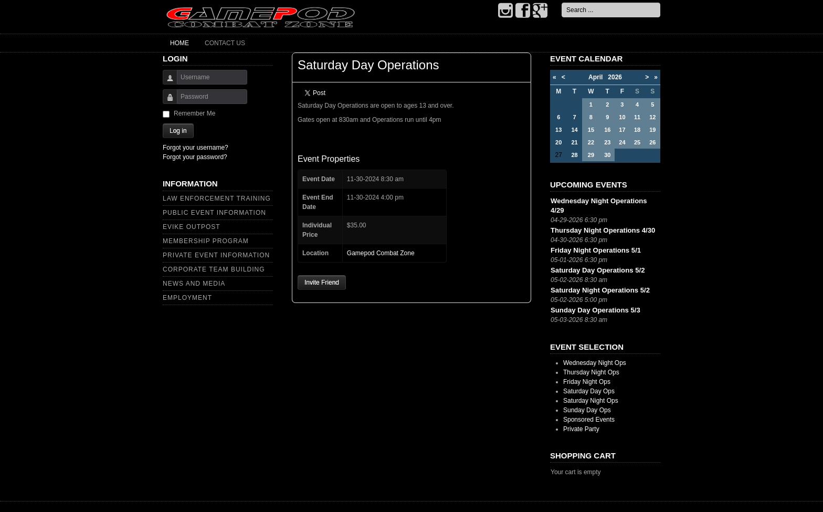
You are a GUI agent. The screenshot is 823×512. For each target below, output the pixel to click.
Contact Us (225, 43)
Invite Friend (321, 282)
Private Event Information (216, 255)
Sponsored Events (589, 419)
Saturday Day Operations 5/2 (598, 270)
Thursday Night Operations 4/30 (603, 230)
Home (179, 43)
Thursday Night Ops (591, 372)
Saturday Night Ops (590, 400)
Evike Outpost (191, 227)
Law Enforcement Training (217, 198)
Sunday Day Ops (587, 410)
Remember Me (194, 113)
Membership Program (206, 241)
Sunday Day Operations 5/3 (595, 310)
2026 (615, 77)
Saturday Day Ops (589, 391)
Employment (187, 297)
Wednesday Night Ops (594, 363)
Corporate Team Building (214, 269)
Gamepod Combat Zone (381, 253)
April (598, 77)
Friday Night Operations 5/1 (596, 250)
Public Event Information (214, 212)
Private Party (581, 429)
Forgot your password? (195, 157)
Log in (178, 130)
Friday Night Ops (586, 381)
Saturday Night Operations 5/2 (600, 290)
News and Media (194, 283)
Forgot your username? (195, 147)
